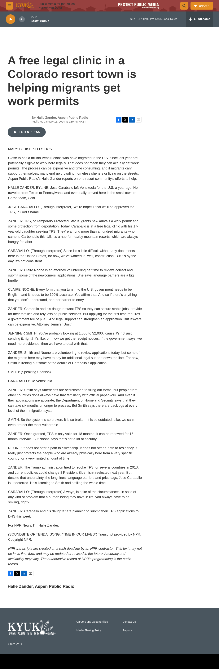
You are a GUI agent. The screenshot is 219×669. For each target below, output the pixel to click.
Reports (127, 630)
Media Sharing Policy (89, 630)
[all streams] (199, 19)
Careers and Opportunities (92, 621)
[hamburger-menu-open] (9, 6)
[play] (10, 19)
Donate (203, 6)
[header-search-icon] (184, 6)
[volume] (22, 19)
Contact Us (129, 621)
